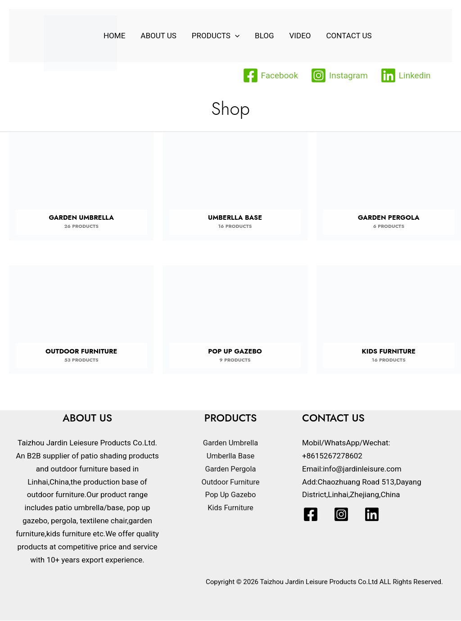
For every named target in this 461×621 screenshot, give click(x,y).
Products (216, 35)
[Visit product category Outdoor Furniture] (81, 323)
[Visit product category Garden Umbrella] (81, 189)
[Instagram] (339, 75)
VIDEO (300, 35)
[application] (235, 35)
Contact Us (349, 35)
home (114, 35)
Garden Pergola (230, 469)
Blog (264, 35)
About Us (158, 35)
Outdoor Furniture (230, 482)
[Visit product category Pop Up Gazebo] (235, 323)
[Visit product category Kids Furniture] (388, 323)
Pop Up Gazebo (230, 495)
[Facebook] (270, 75)
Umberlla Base (230, 456)
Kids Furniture (230, 508)
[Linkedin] (405, 75)
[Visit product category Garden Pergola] (388, 189)
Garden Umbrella (230, 443)
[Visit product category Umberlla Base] (235, 189)
